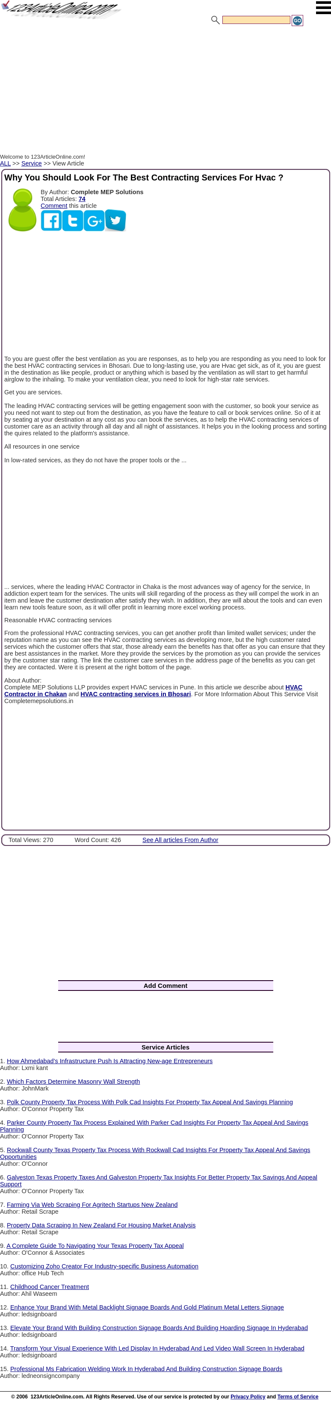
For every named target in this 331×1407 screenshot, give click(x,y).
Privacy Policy (248, 1397)
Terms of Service (298, 1397)
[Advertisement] (165, 91)
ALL (5, 163)
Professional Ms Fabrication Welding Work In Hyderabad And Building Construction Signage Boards (146, 1369)
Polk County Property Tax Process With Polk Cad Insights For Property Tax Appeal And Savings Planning (150, 1102)
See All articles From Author (180, 840)
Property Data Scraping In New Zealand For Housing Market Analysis (101, 1225)
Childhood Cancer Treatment (49, 1286)
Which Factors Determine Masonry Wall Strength (73, 1081)
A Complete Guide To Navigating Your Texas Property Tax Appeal (94, 1245)
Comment (54, 205)
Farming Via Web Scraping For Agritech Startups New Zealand (92, 1204)
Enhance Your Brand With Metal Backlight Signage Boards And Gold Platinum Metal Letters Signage (147, 1307)
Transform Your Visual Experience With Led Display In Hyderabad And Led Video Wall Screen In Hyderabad (157, 1348)
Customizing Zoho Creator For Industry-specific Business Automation (104, 1266)
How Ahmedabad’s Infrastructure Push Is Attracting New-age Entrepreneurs (110, 1061)
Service (31, 163)
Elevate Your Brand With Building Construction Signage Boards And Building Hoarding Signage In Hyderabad (159, 1327)
